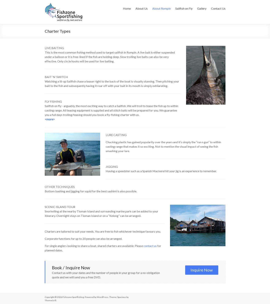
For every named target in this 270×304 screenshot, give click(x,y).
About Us (141, 8)
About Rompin (161, 8)
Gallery (201, 8)
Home (127, 8)
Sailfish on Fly (184, 8)
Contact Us (218, 8)
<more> (50, 119)
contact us (150, 246)
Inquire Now (202, 269)
